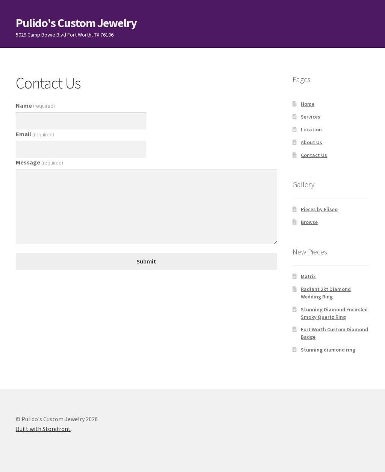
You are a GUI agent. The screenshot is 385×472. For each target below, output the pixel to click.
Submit (146, 261)
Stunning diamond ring (328, 349)
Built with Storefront (43, 428)
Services (310, 116)
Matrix (308, 276)
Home (307, 103)
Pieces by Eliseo (319, 209)
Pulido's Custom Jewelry (76, 22)
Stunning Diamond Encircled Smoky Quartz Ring (334, 313)
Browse (309, 222)
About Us (311, 142)
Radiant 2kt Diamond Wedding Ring (326, 293)
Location (311, 129)
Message (39, 162)
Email (35, 134)
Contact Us (314, 155)
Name (35, 105)
